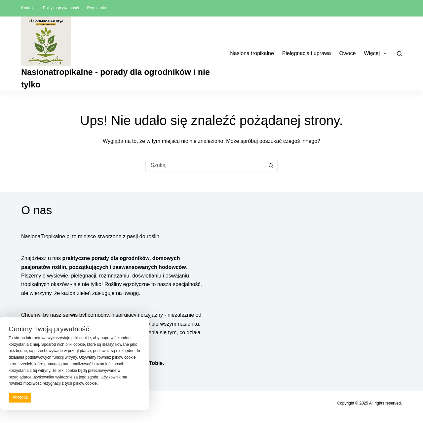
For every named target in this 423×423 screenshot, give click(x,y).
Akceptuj (20, 397)
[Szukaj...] (204, 165)
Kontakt (28, 8)
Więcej (376, 54)
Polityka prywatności (61, 8)
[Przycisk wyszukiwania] (271, 165)
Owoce (347, 53)
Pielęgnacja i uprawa (306, 53)
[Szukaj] (399, 53)
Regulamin (96, 8)
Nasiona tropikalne (252, 53)
